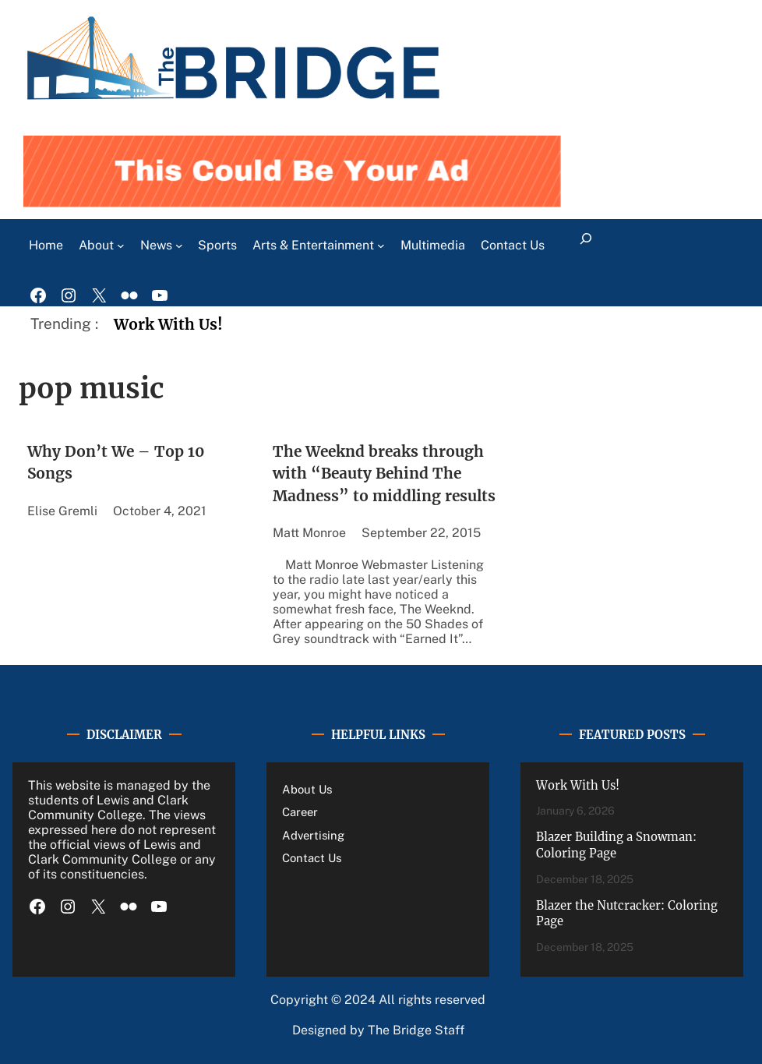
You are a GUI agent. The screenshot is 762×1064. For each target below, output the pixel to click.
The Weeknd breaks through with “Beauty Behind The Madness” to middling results (384, 473)
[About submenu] (121, 245)
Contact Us (311, 857)
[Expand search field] (585, 245)
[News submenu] (179, 245)
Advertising (313, 835)
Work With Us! (168, 324)
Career (300, 811)
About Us (307, 789)
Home (46, 245)
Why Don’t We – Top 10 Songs (116, 462)
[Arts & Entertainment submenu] (381, 245)
